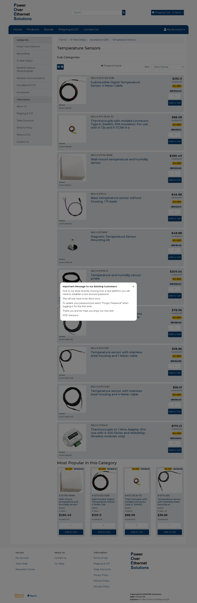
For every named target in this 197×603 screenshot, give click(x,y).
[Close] (133, 286)
